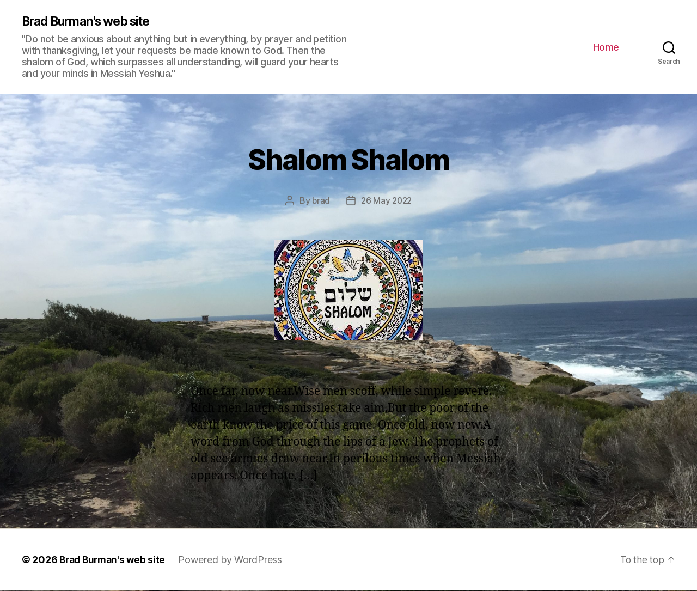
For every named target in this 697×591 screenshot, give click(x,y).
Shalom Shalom (348, 158)
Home (606, 47)
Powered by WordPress (235, 560)
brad (319, 201)
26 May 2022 (386, 201)
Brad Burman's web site (92, 21)
